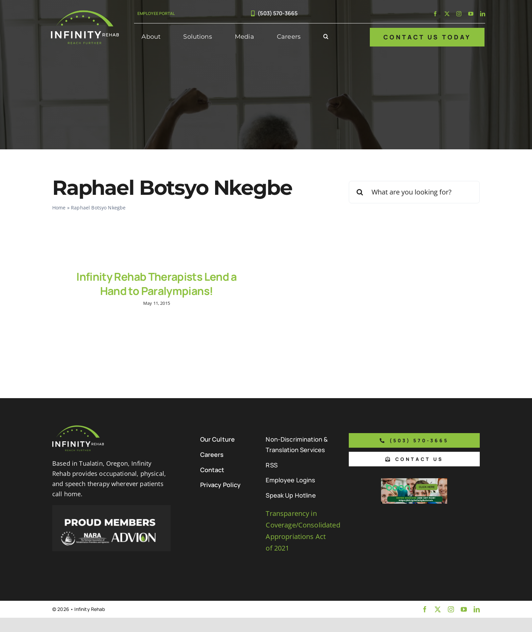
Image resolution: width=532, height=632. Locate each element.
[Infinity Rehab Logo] (85, 13)
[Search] (360, 192)
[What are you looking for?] (414, 192)
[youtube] (470, 13)
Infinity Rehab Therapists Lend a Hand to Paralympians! (156, 283)
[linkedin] (482, 13)
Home (59, 207)
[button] (326, 37)
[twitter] (447, 13)
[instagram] (458, 13)
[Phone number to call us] (414, 445)
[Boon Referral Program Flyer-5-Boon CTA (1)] (414, 486)
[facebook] (435, 13)
